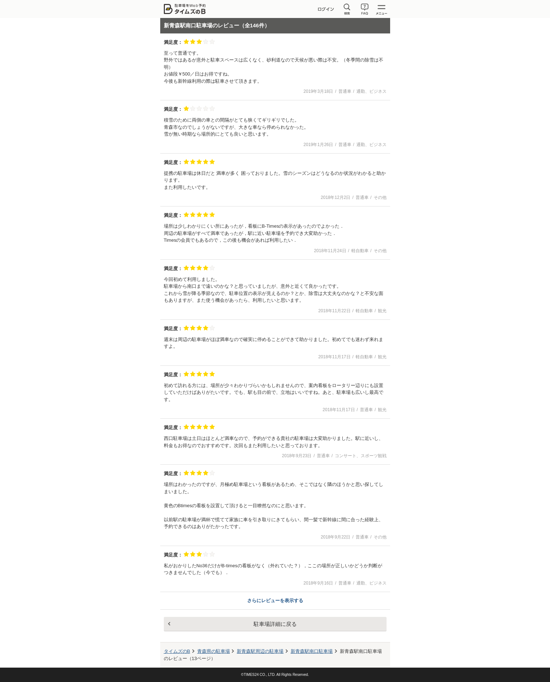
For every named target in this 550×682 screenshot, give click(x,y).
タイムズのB (177, 651)
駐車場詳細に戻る (275, 624)
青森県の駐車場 (213, 651)
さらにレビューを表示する (275, 600)
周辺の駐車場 (260, 651)
